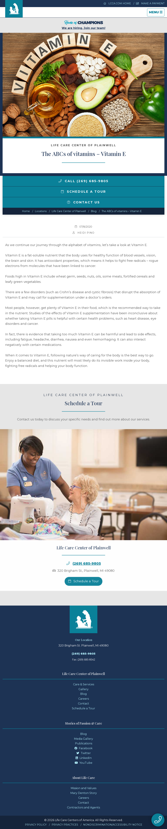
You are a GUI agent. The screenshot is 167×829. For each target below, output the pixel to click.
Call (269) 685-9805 (83, 181)
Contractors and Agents (83, 807)
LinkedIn (84, 758)
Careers (83, 698)
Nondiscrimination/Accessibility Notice (112, 824)
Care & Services (83, 684)
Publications (83, 743)
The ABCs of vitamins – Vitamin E (122, 211)
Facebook (83, 748)
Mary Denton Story (83, 793)
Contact (83, 703)
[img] (60, 181)
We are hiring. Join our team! (83, 25)
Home (26, 211)
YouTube (83, 762)
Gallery (83, 689)
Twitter (83, 753)
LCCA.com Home (117, 3)
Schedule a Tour (83, 192)
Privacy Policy (36, 824)
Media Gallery (83, 738)
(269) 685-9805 (87, 574)
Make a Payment (150, 3)
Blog (93, 211)
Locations (41, 211)
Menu (156, 13)
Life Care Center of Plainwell (69, 211)
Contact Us (83, 202)
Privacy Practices (65, 824)
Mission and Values (83, 788)
